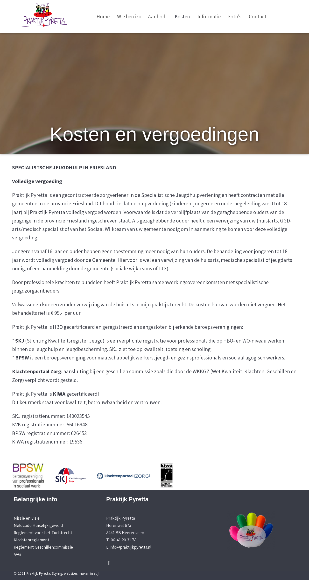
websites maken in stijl (81, 574)
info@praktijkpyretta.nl (131, 547)
